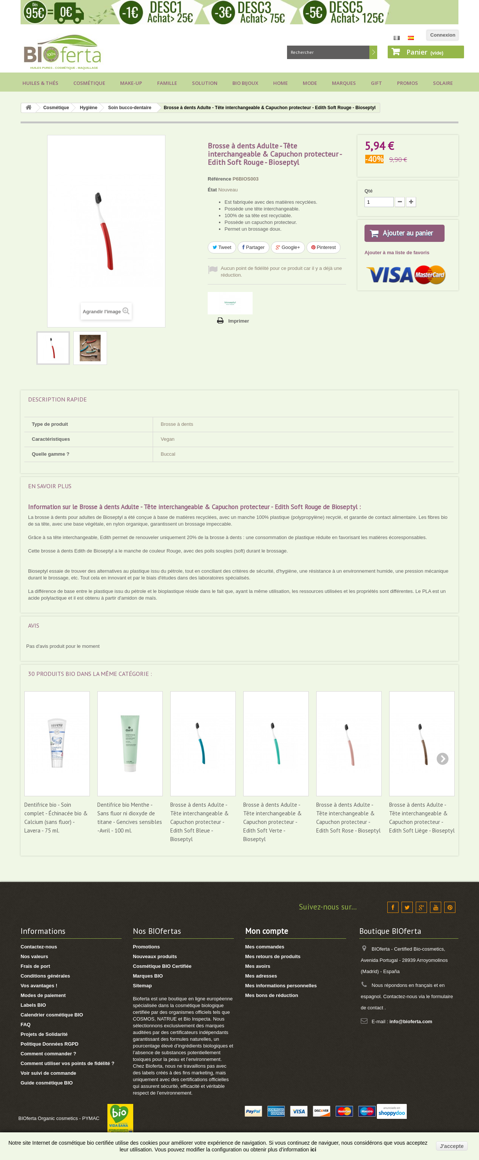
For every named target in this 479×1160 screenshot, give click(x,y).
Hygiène (88, 107)
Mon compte (266, 931)
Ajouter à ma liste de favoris (396, 261)
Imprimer (238, 321)
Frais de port (35, 966)
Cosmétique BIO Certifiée (162, 966)
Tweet (222, 247)
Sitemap (142, 985)
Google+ (288, 247)
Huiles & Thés (40, 83)
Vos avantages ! (39, 985)
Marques (344, 83)
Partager (253, 247)
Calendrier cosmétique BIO (52, 1015)
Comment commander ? (48, 1053)
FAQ (26, 1024)
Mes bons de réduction (271, 995)
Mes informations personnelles (281, 985)
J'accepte (452, 1146)
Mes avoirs (257, 966)
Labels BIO (33, 1005)
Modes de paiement (43, 995)
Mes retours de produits (272, 956)
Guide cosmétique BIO (47, 1083)
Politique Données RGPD (50, 1044)
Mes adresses (261, 976)
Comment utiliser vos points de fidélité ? (68, 1063)
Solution (204, 83)
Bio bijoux (245, 83)
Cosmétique (89, 83)
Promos (407, 83)
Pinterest (323, 247)
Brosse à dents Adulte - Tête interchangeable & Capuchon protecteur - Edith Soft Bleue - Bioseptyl (199, 822)
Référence (219, 179)
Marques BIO (148, 976)
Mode (310, 83)
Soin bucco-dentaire (129, 107)
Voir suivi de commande (48, 1073)
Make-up (131, 83)
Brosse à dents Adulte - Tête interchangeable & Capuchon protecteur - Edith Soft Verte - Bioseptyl (272, 822)
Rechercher (373, 52)
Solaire (443, 83)
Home (280, 83)
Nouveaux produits (155, 956)
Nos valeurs (34, 956)
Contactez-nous (39, 947)
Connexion (442, 35)
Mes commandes (264, 947)
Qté (368, 191)
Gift (376, 83)
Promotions (146, 947)
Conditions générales (45, 976)
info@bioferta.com (411, 1021)
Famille (167, 83)
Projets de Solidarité (44, 1034)
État (212, 190)
